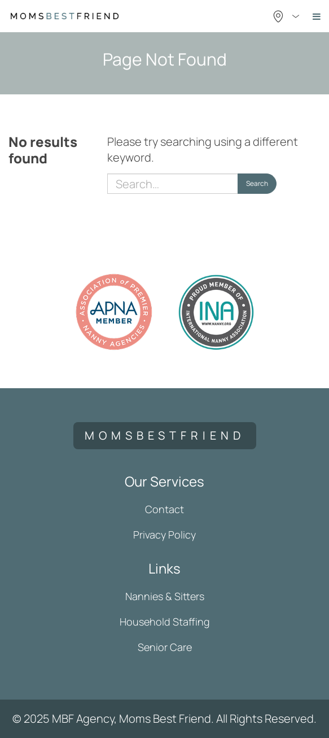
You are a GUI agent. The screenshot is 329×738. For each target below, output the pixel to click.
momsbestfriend (165, 435)
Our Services (164, 481)
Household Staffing (165, 621)
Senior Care (165, 647)
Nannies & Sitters (164, 596)
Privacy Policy (164, 534)
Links (164, 568)
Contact (164, 509)
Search (257, 183)
